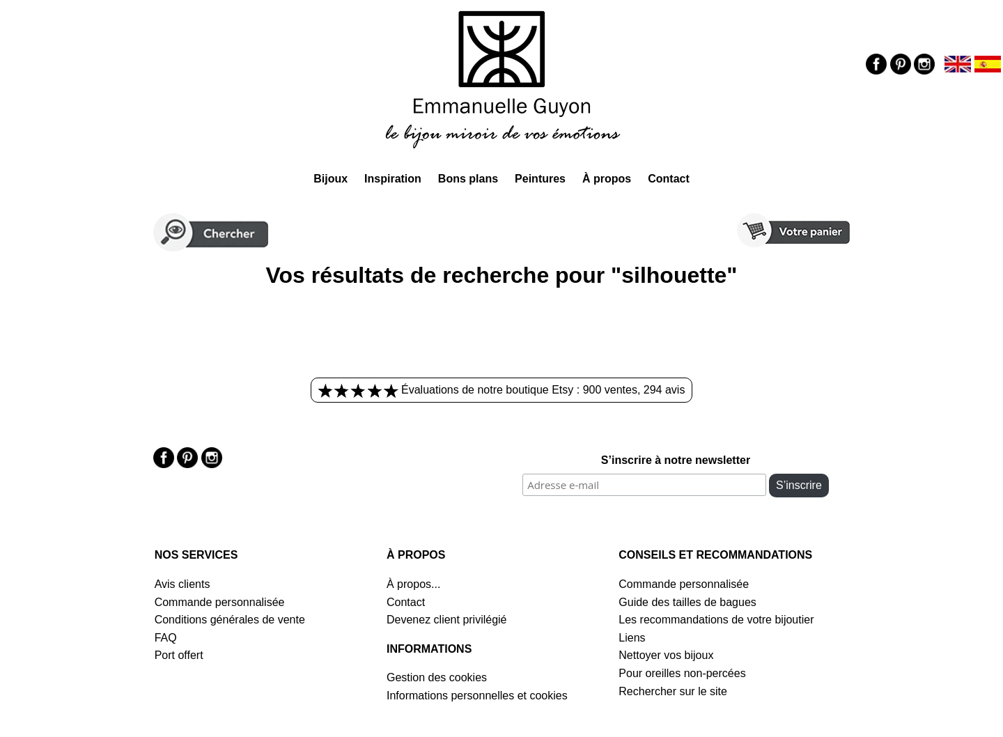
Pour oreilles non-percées (682, 673)
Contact (669, 179)
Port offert (179, 655)
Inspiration (392, 179)
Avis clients (182, 584)
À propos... (413, 584)
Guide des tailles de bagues (687, 602)
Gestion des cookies (437, 677)
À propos (606, 179)
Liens (632, 638)
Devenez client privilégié (447, 620)
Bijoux (330, 179)
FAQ (166, 638)
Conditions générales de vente (230, 620)
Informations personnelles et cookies (477, 695)
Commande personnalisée (220, 602)
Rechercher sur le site (673, 691)
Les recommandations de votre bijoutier (716, 620)
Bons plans (468, 179)
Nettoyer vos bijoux (666, 655)
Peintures (540, 179)
